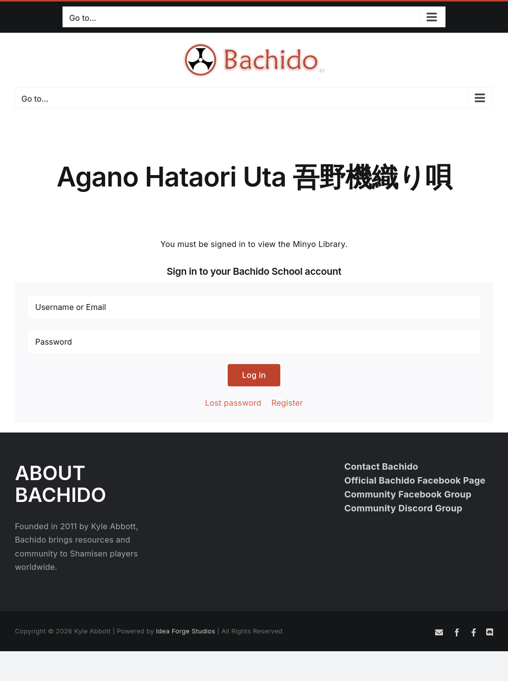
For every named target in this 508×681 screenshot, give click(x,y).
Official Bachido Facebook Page (415, 480)
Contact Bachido (381, 466)
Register (287, 403)
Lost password (233, 403)
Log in (254, 375)
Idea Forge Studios (185, 631)
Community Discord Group (403, 508)
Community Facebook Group (408, 494)
